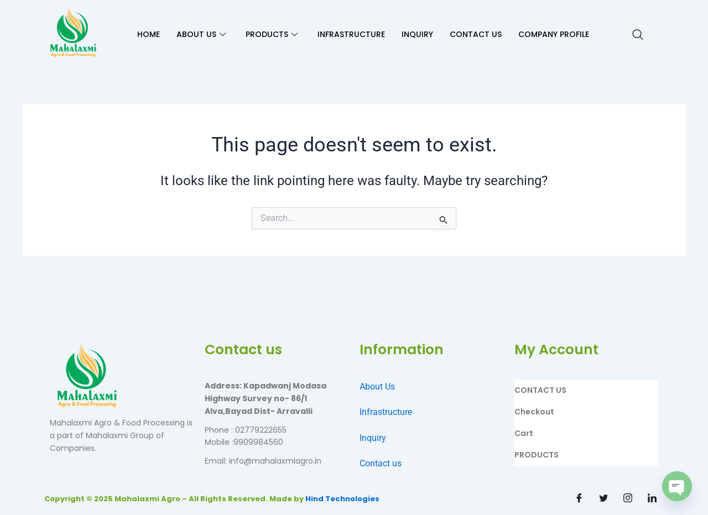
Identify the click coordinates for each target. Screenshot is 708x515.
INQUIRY (417, 34)
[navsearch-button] (638, 35)
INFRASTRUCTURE (351, 34)
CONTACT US (476, 34)
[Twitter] (603, 498)
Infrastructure (386, 412)
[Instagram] (628, 498)
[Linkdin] (652, 498)
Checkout (534, 411)
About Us (377, 386)
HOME (148, 34)
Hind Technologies (342, 498)
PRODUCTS (272, 34)
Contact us (381, 463)
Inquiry (373, 438)
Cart (523, 433)
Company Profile (553, 34)
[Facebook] (579, 498)
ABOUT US (201, 34)
